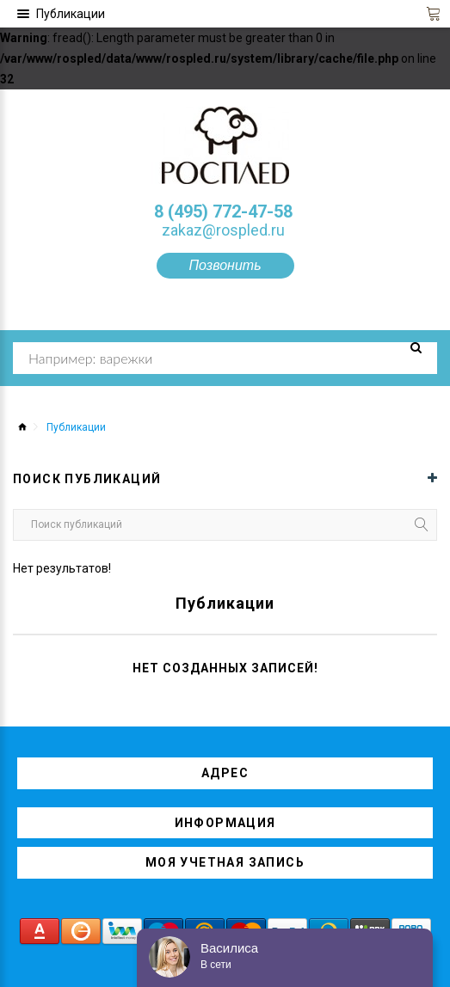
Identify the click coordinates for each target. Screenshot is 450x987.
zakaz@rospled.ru (223, 230)
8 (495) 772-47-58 (223, 211)
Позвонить (224, 265)
